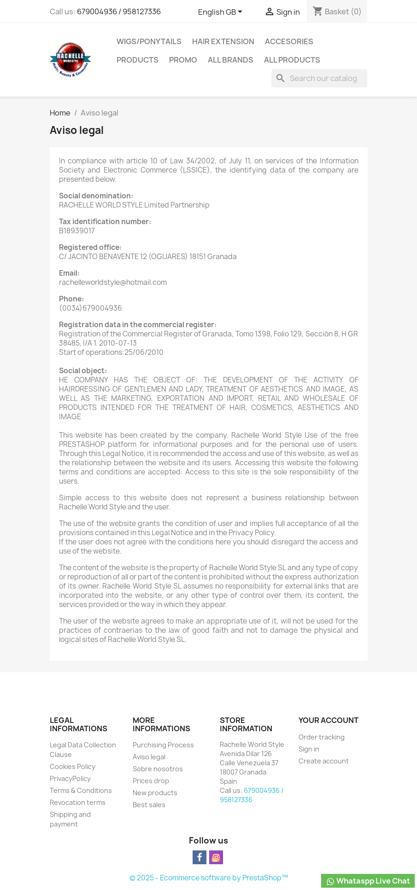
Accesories (289, 41)
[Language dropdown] (222, 12)
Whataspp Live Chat (368, 881)
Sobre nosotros (158, 768)
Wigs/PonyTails (149, 41)
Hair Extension (223, 41)
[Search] (319, 78)
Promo (183, 60)
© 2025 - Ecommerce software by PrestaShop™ (208, 878)
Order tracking (322, 737)
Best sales (149, 804)
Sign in (309, 749)
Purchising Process (163, 744)
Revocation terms (78, 802)
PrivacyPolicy (70, 778)
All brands (230, 60)
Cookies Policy (72, 766)
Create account (324, 761)
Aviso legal (149, 756)
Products (138, 60)
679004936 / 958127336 (119, 11)
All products (292, 60)
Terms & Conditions (81, 790)
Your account (328, 720)
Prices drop (151, 780)
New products (155, 792)
